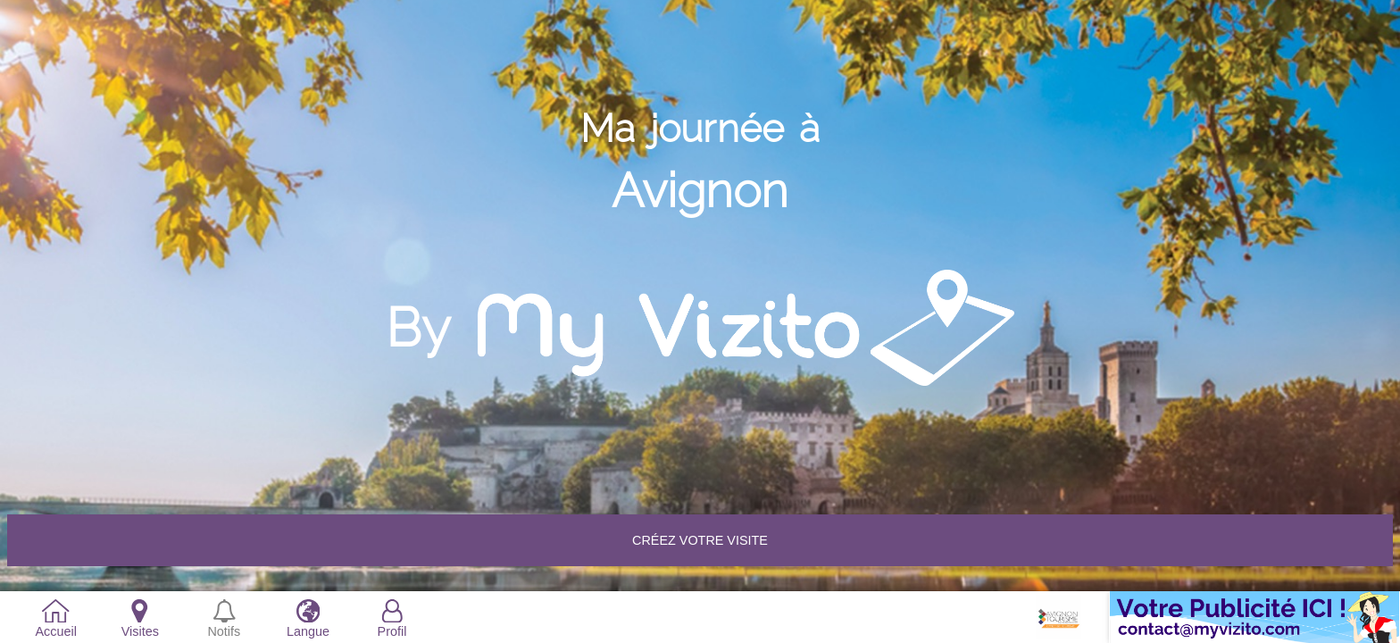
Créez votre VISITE (700, 540)
